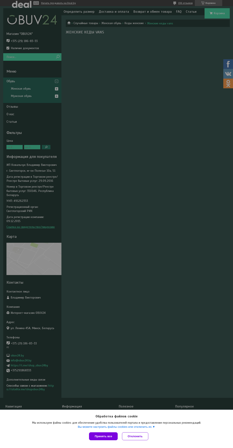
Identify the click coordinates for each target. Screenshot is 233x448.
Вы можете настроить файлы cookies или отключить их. (115, 426)
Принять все (103, 436)
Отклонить (135, 436)
